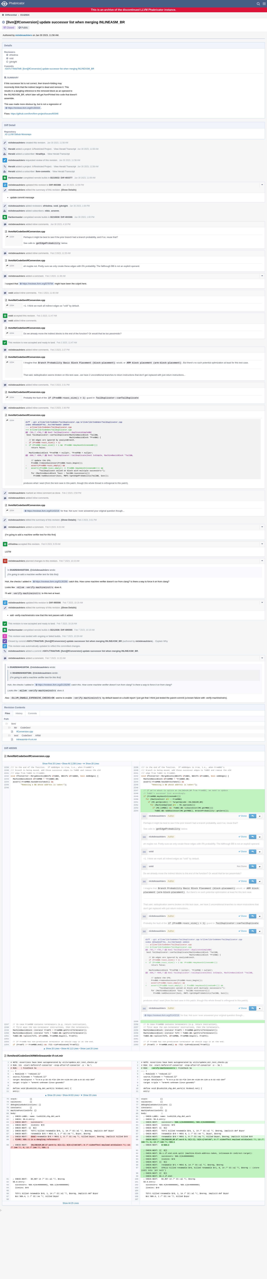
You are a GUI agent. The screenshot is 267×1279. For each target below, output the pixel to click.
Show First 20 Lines (51, 763)
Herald (11, 149)
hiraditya (40, 154)
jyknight (13, 61)
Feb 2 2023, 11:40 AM (48, 293)
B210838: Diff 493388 (61, 217)
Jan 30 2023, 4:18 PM (60, 224)
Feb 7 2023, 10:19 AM (84, 630)
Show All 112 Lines (69, 1048)
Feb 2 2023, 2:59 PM (71, 493)
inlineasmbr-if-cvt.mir (26, 739)
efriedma (13, 55)
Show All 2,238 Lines (71, 763)
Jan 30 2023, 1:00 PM (80, 206)
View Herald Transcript (65, 149)
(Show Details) (68, 190)
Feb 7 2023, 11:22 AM (55, 658)
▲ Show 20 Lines (51, 1048)
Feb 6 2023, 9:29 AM (50, 544)
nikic (47, 210)
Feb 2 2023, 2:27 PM (59, 350)
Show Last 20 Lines (89, 1048)
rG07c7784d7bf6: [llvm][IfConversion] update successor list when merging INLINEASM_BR (49, 68)
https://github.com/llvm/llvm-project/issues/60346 (34, 113)
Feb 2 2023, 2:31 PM (59, 385)
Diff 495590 (55, 602)
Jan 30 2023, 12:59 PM (73, 185)
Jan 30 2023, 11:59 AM (84, 178)
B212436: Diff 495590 (61, 630)
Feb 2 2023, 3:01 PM (87, 520)
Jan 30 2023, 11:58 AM (57, 143)
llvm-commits (43, 171)
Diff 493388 (55, 185)
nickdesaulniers (23, 35)
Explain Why (161, 641)
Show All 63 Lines (71, 1095)
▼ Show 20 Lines (91, 763)
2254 (10, 237)
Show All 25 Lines (71, 1203)
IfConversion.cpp (24, 731)
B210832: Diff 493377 (61, 177)
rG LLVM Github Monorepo (18, 134)
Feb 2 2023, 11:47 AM (47, 316)
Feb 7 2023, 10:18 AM (73, 603)
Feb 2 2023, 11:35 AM (60, 253)
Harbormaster (15, 177)
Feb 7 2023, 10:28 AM (72, 636)
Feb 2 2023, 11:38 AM (55, 276)
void (11, 58)
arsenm (55, 210)
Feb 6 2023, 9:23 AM (54, 527)
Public (24, 27)
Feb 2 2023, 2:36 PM (59, 408)
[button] (264, 3)
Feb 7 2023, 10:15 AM (69, 561)
